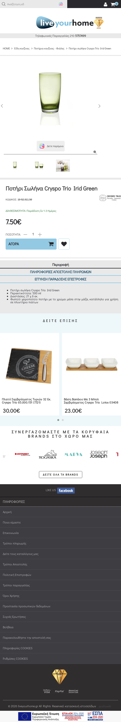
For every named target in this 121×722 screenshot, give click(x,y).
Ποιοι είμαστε (12, 518)
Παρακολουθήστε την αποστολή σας (27, 633)
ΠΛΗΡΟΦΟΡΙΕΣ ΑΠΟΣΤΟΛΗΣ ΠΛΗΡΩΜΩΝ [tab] (60, 267)
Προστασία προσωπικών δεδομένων (26, 602)
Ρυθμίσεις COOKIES (15, 654)
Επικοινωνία (11, 528)
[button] (4, 4)
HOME (6, 44)
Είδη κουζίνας (22, 44)
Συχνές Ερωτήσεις (14, 612)
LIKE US (60, 485)
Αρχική (7, 507)
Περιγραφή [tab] (60, 260)
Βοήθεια (8, 623)
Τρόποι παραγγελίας (16, 581)
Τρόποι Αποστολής (15, 560)
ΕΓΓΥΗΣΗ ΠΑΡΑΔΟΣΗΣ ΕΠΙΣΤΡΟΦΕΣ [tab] (60, 274)
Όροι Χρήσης (11, 591)
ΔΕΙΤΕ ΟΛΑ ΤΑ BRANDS (60, 470)
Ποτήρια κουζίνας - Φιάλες (49, 44)
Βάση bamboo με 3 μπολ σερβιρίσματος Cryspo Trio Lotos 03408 (91, 396)
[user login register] (105, 4)
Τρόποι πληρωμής (14, 539)
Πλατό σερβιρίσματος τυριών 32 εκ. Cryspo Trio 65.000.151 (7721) (26, 396)
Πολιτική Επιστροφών (17, 570)
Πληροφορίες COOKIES (17, 643)
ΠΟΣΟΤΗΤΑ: (13, 229)
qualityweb (105, 701)
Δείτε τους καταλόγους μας (20, 549)
